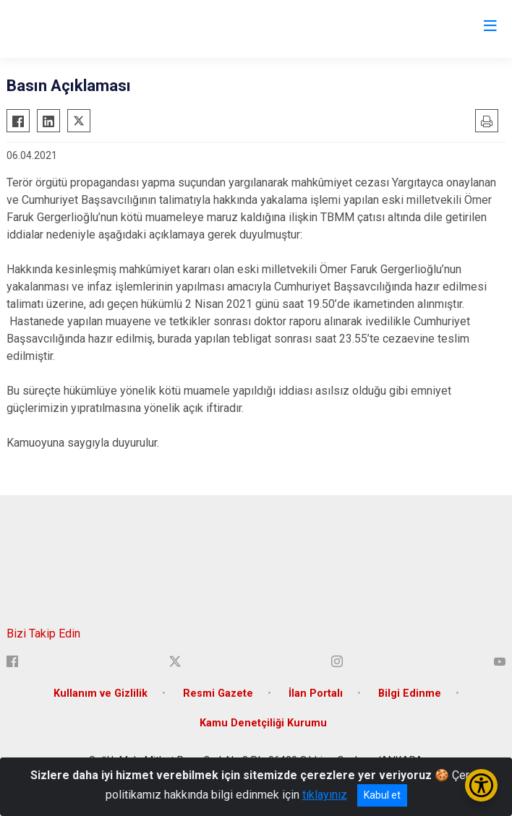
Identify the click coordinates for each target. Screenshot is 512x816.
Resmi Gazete (218, 693)
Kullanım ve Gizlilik (101, 693)
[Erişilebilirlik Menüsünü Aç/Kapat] (481, 785)
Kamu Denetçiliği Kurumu (263, 723)
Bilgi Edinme (409, 693)
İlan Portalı (316, 693)
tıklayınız (324, 795)
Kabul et (382, 795)
